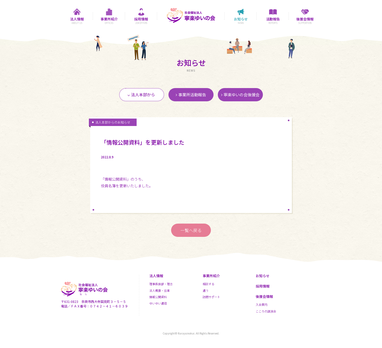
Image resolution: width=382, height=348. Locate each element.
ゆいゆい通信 (158, 303)
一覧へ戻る (191, 230)
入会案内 (261, 304)
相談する (208, 284)
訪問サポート (211, 297)
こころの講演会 (266, 311)
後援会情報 (264, 296)
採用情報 (263, 286)
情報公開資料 (158, 297)
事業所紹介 (211, 275)
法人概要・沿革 (159, 290)
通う (206, 290)
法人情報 (156, 275)
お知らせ (263, 275)
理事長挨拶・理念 (161, 284)
